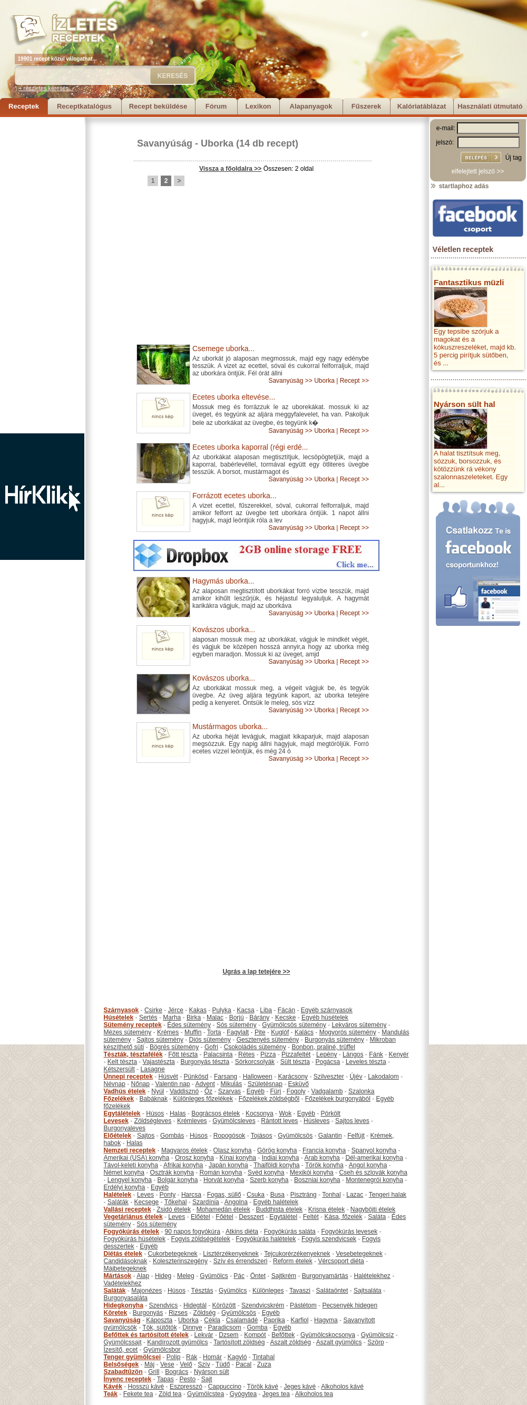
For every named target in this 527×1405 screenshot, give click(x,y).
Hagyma (326, 1320)
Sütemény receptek (133, 1025)
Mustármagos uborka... (230, 726)
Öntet (258, 1276)
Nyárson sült (211, 1371)
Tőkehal (175, 1202)
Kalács (304, 1032)
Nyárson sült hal (464, 404)
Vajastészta (159, 1061)
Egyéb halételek (275, 1202)
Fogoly (296, 1091)
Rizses (178, 1312)
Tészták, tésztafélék (133, 1054)
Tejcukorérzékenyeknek (297, 1253)
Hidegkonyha (123, 1305)
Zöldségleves (153, 1121)
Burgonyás (148, 1312)
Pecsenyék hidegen (349, 1305)
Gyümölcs (214, 1276)
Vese (167, 1364)
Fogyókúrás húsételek (134, 1239)
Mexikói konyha (312, 1172)
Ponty (168, 1194)
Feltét (311, 1216)
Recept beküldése (158, 106)
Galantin (330, 1135)
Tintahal (263, 1357)
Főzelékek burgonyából (337, 1098)
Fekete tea (138, 1394)
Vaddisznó (184, 1091)
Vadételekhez (123, 1283)
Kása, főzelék (343, 1216)
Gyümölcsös (295, 1135)
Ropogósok (229, 1135)
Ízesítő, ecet (121, 1349)
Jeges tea (276, 1394)
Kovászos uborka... (223, 629)
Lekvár (203, 1335)
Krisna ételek (326, 1209)
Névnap (114, 1084)
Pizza (268, 1054)
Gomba (257, 1327)
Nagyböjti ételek (372, 1209)
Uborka (217, 143)
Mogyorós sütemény (347, 1032)
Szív (204, 1364)
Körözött (224, 1305)
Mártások (118, 1276)
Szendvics (163, 1305)
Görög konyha (277, 1150)
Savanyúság (164, 143)
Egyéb (256, 1091)
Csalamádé (242, 1320)
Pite (260, 1032)
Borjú (236, 1017)
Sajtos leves (352, 1121)
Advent (204, 1084)
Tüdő (223, 1364)
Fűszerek (366, 106)
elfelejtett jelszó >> (478, 171)
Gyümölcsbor (162, 1349)
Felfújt (356, 1135)
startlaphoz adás (459, 186)
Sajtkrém (283, 1276)
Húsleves (316, 1121)
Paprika (274, 1320)
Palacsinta (217, 1054)
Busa (277, 1194)
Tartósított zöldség (239, 1342)
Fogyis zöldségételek (200, 1239)
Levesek (116, 1121)
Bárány (259, 1017)
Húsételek (119, 1017)
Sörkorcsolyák (255, 1061)
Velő (186, 1364)
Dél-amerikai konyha (374, 1157)
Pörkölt (330, 1113)
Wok (285, 1113)
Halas (178, 1113)
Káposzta (159, 1320)
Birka (194, 1017)
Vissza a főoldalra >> (230, 168)
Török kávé (262, 1386)
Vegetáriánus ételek (133, 1216)
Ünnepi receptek (128, 1076)
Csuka (256, 1194)
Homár (212, 1357)
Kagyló (237, 1357)
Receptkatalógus (84, 106)
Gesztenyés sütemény (268, 1039)
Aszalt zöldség (290, 1342)
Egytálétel (283, 1216)
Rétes (246, 1054)
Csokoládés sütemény (255, 1047)
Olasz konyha (232, 1150)
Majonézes (146, 1290)
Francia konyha (324, 1150)
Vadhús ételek (125, 1091)
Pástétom (303, 1305)
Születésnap (265, 1084)
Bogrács (176, 1371)
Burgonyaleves (124, 1128)
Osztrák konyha (172, 1172)
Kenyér (399, 1054)
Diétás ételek (123, 1253)
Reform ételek (293, 1261)
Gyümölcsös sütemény (294, 1025)
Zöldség (204, 1312)
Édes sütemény (189, 1025)
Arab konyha (321, 1157)
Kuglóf (280, 1032)
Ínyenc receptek (128, 1379)
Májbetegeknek (125, 1268)
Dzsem (228, 1335)
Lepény (326, 1054)
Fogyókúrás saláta (290, 1231)
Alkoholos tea (314, 1394)
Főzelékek (119, 1098)
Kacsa (245, 1010)
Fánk (376, 1054)
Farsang (225, 1076)
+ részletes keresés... (45, 88)
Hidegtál (195, 1305)
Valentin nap (172, 1084)
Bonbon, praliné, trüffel (323, 1047)
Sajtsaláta (368, 1290)
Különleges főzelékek (203, 1098)
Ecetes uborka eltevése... (233, 397)
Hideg (163, 1276)
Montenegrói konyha (374, 1180)
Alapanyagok (311, 106)
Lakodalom (383, 1076)
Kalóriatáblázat (421, 106)
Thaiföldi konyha (276, 1165)
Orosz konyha (194, 1157)
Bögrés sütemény (174, 1047)
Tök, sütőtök (159, 1327)
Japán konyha (228, 1165)
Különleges (268, 1290)
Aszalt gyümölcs (339, 1342)
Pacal (243, 1364)
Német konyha (124, 1172)
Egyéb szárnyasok (327, 1010)
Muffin (192, 1032)
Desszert (251, 1216)
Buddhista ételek (279, 1209)
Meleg (185, 1276)
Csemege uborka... (223, 348)
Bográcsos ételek (215, 1113)
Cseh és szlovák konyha (373, 1172)
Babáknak (154, 1098)
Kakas (198, 1010)
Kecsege (146, 1202)
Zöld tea (170, 1394)
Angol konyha (368, 1165)
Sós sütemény (237, 1025)
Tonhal (331, 1194)
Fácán (286, 1010)
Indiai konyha (280, 1157)
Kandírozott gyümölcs (177, 1342)
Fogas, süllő (224, 1194)
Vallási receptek (127, 1209)
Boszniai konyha (317, 1180)
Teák (111, 1394)
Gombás (172, 1135)
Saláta (377, 1216)
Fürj (275, 1091)
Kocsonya (260, 1113)
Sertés (148, 1017)
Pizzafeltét (295, 1054)
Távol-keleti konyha (131, 1165)
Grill (153, 1371)
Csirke (153, 1010)
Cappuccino (224, 1386)
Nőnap (140, 1084)
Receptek (23, 106)
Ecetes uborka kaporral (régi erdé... (250, 447)
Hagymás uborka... (223, 581)
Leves (145, 1194)
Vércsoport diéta (341, 1261)
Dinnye (192, 1327)
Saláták (118, 1202)
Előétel (200, 1216)
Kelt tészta (122, 1061)
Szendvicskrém (262, 1305)
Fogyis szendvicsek (328, 1239)
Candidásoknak (126, 1261)
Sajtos (145, 1135)
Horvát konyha (223, 1180)
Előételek (118, 1135)
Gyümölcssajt (123, 1342)
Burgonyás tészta (204, 1061)
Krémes (168, 1032)
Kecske (285, 1017)
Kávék (113, 1386)
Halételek (118, 1194)
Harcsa (191, 1194)
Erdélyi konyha (124, 1187)
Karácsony (293, 1076)
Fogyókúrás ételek (131, 1231)
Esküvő (298, 1084)
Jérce (175, 1010)
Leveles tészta (366, 1061)
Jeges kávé (300, 1386)
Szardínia (205, 1202)
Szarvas (229, 1091)
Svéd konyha (266, 1172)
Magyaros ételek (184, 1150)
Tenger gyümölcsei (132, 1357)
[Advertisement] (42, 275)
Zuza (264, 1364)
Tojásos (261, 1135)
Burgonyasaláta (126, 1298)
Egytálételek (122, 1113)
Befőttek (283, 1335)
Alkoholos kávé (342, 1386)
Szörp (375, 1342)
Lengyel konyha (130, 1180)
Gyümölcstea (205, 1394)
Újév (355, 1076)
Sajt (206, 1379)
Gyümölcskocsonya (327, 1335)
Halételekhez (372, 1276)
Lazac (354, 1194)
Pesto (187, 1379)
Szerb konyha (269, 1180)
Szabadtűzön (123, 1371)
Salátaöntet (332, 1290)
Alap (142, 1276)
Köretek (116, 1312)
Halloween (257, 1076)
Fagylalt (238, 1032)
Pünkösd (196, 1076)
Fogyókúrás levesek (349, 1231)
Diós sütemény (210, 1039)
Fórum (216, 106)
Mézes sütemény (128, 1032)
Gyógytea (243, 1394)
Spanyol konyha (374, 1150)
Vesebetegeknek (359, 1253)
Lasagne (153, 1069)
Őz (208, 1091)
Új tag (513, 157)
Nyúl (157, 1091)
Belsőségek (121, 1364)
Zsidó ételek (174, 1209)
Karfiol (299, 1320)
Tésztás (202, 1290)
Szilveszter (329, 1076)
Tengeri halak (387, 1194)
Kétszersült (119, 1069)
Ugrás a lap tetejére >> (256, 971)
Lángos (353, 1054)
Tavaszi (299, 1290)
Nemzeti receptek (130, 1150)
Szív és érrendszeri (240, 1261)
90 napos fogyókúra (192, 1231)
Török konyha (324, 1165)
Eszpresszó (186, 1386)
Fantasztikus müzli (469, 282)
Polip (174, 1357)
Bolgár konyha (178, 1180)
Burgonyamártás (325, 1276)
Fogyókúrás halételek (266, 1239)
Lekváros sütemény (358, 1025)
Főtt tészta (183, 1054)
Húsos (155, 1113)
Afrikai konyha (183, 1165)
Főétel (224, 1216)
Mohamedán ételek (223, 1209)
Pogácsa (328, 1061)
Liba (266, 1010)
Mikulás (231, 1084)
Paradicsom (224, 1327)
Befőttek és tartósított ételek (146, 1335)
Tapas (165, 1379)
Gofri (211, 1047)
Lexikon (258, 106)
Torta (214, 1032)
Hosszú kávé (146, 1386)
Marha (172, 1017)
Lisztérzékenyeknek (230, 1253)
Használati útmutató (490, 106)
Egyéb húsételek (324, 1017)
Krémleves (192, 1121)
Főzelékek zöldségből (269, 1098)
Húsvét (168, 1076)
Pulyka (221, 1010)
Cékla (212, 1320)
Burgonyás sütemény (334, 1039)
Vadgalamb (327, 1091)
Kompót (255, 1335)
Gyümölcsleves (233, 1121)
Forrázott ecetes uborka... (234, 495)
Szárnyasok (121, 1010)
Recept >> (354, 380)
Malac (215, 1017)
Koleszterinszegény (180, 1261)
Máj (149, 1364)
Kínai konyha (238, 1157)
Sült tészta (295, 1061)
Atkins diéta (242, 1231)
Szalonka (361, 1091)
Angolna (236, 1202)
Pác (239, 1276)
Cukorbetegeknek (173, 1253)
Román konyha (221, 1172)
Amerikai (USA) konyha (137, 1157)
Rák (191, 1357)
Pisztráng (303, 1194)
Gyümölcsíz (377, 1335)
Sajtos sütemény (159, 1039)
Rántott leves (279, 1121)
